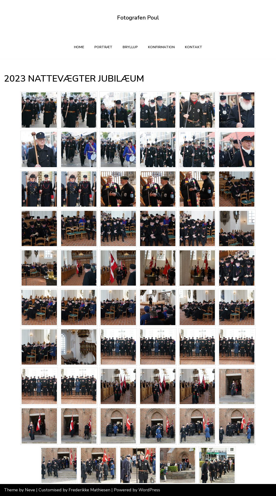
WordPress (149, 490)
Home (79, 47)
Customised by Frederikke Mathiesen (75, 490)
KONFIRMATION (161, 47)
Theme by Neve (19, 490)
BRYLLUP (130, 47)
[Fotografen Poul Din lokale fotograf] (138, 18)
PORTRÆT (103, 47)
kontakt (193, 47)
